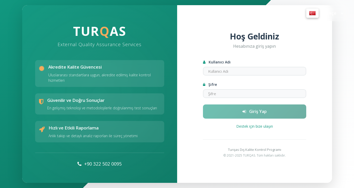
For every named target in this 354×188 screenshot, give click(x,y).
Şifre (210, 84)
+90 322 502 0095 (103, 164)
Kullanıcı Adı (217, 62)
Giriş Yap (254, 111)
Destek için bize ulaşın (254, 126)
